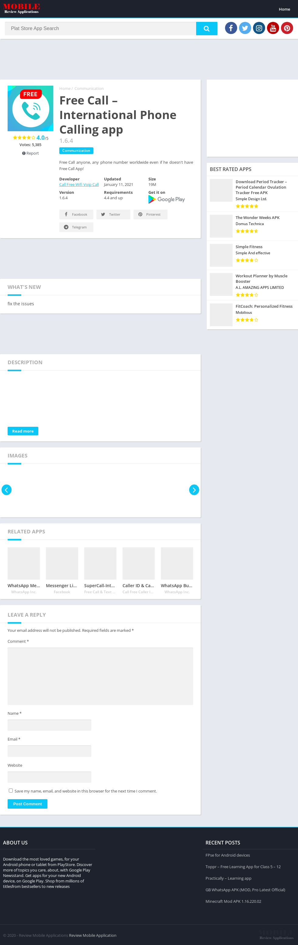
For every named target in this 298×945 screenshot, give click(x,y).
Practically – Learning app (228, 877)
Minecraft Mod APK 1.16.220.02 (233, 900)
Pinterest (149, 216)
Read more (23, 433)
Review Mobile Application (92, 934)
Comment (18, 643)
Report (30, 155)
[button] (204, 29)
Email (14, 741)
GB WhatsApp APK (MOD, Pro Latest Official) (245, 889)
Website (15, 767)
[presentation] (7, 491)
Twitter (110, 216)
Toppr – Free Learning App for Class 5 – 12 (243, 865)
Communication (89, 90)
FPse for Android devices (228, 854)
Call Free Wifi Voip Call (79, 186)
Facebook (75, 216)
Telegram (75, 229)
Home (284, 9)
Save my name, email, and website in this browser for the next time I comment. (86, 793)
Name (15, 715)
